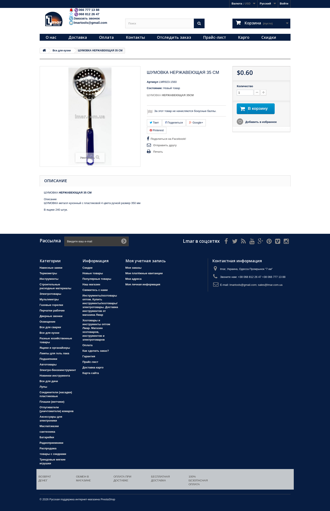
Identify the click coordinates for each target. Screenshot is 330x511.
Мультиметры (49, 299)
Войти (284, 3)
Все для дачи (49, 381)
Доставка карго (93, 367)
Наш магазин (91, 284)
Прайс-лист (214, 37)
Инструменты (49, 278)
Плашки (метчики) (52, 401)
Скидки (268, 37)
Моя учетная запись (145, 260)
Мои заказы (133, 267)
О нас (51, 37)
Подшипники (48, 359)
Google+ (196, 122)
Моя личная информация (142, 284)
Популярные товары (97, 278)
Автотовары (48, 364)
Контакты (135, 37)
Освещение (48, 321)
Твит (154, 122)
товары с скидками (53, 454)
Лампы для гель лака (54, 353)
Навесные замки (51, 267)
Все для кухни (49, 332)
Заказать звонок (84, 18)
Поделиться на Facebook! (168, 138)
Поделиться (174, 122)
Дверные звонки (51, 316)
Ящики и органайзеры (55, 347)
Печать (158, 151)
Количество (245, 86)
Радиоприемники (51, 442)
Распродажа (48, 448)
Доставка (77, 37)
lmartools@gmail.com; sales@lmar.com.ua (256, 284)
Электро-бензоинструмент (58, 370)
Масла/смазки (49, 426)
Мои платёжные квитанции (144, 273)
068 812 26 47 (84, 14)
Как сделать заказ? (96, 350)
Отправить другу (165, 145)
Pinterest (157, 130)
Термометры (48, 273)
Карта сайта (91, 373)
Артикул (152, 81)
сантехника (47, 431)
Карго (243, 37)
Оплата (106, 37)
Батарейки (47, 437)
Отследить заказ (174, 37)
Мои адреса (133, 278)
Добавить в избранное (260, 122)
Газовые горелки (51, 305)
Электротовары (50, 293)
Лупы (43, 386)
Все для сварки (50, 327)
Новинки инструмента (55, 375)
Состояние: (155, 88)
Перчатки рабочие (52, 310)
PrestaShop (108, 499)
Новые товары (93, 273)
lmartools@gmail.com (88, 22)
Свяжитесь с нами (95, 290)
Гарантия (89, 356)
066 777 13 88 (84, 10)
